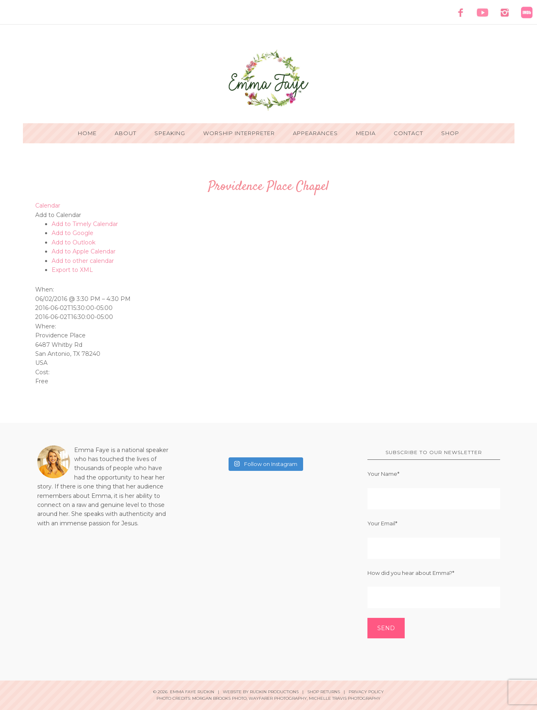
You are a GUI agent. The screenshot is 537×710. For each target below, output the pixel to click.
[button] (58, 215)
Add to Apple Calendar (84, 251)
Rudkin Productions (274, 691)
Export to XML (72, 270)
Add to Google (72, 233)
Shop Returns (323, 691)
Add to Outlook (73, 242)
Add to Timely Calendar (85, 224)
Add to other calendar (83, 261)
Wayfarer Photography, (278, 698)
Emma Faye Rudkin (268, 80)
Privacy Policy (366, 691)
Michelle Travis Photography (345, 698)
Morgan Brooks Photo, (219, 698)
